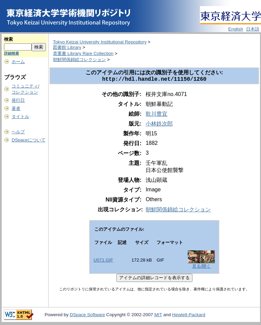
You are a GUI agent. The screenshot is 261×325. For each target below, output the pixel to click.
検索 (8, 39)
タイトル (20, 116)
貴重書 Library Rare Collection (83, 53)
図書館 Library (67, 47)
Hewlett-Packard (188, 316)
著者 (16, 108)
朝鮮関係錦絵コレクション (79, 59)
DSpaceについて (28, 139)
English (235, 29)
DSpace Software (87, 316)
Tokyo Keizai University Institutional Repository (100, 41)
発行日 (18, 100)
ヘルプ (18, 131)
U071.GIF (103, 261)
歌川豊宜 (156, 115)
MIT (158, 316)
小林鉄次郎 (159, 125)
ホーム (18, 61)
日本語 (252, 29)
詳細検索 (11, 53)
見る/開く (201, 267)
